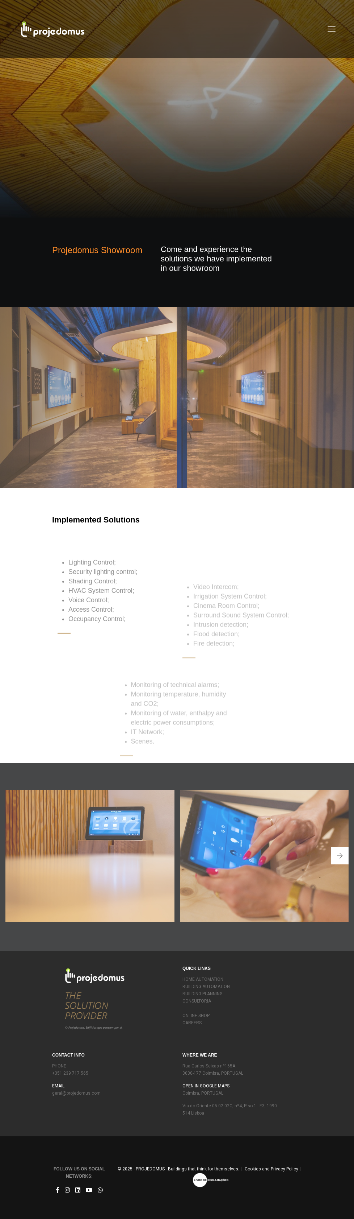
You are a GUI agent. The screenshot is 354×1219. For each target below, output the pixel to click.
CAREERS (192, 1022)
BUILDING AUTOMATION (206, 986)
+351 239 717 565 (70, 1073)
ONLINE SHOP (196, 1015)
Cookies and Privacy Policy (271, 1169)
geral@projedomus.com (76, 1093)
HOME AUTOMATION (202, 979)
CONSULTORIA (196, 1001)
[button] (340, 855)
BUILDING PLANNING (202, 993)
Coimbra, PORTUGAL (202, 1093)
